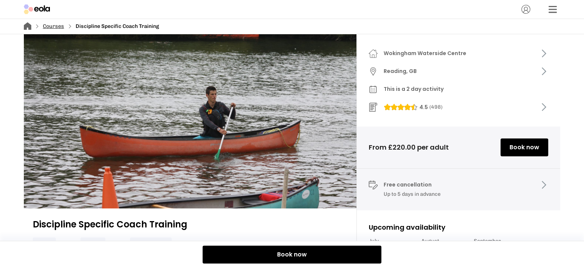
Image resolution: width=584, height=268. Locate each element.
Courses (53, 26)
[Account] (525, 9)
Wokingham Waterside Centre (425, 53)
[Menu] (552, 9)
